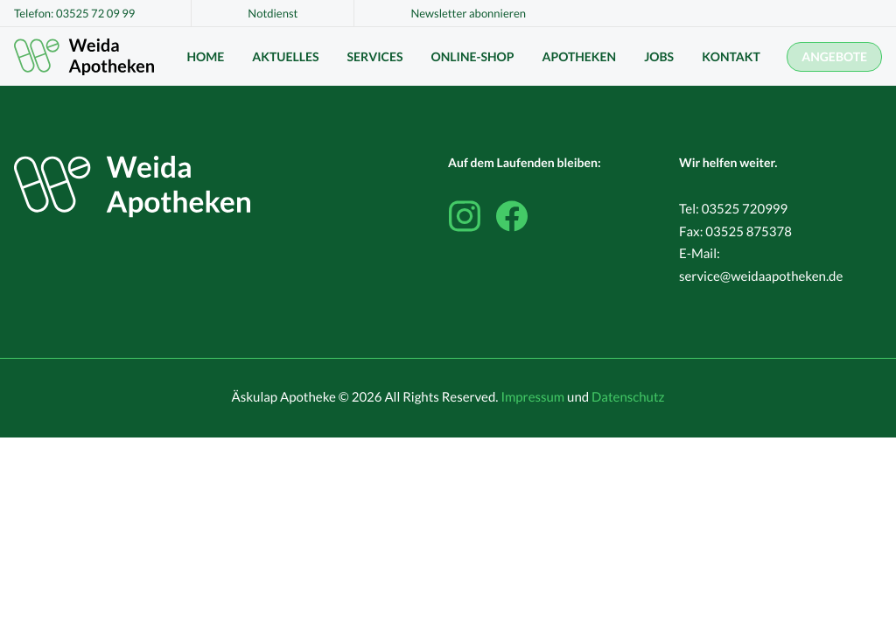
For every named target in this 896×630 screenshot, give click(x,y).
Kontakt (731, 56)
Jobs (659, 56)
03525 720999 (745, 209)
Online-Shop (472, 56)
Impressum (532, 397)
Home (205, 56)
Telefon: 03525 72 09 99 (74, 13)
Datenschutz (628, 397)
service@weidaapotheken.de (761, 276)
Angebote (834, 56)
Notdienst (273, 13)
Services (375, 56)
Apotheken (579, 56)
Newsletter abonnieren (468, 13)
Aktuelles (285, 56)
